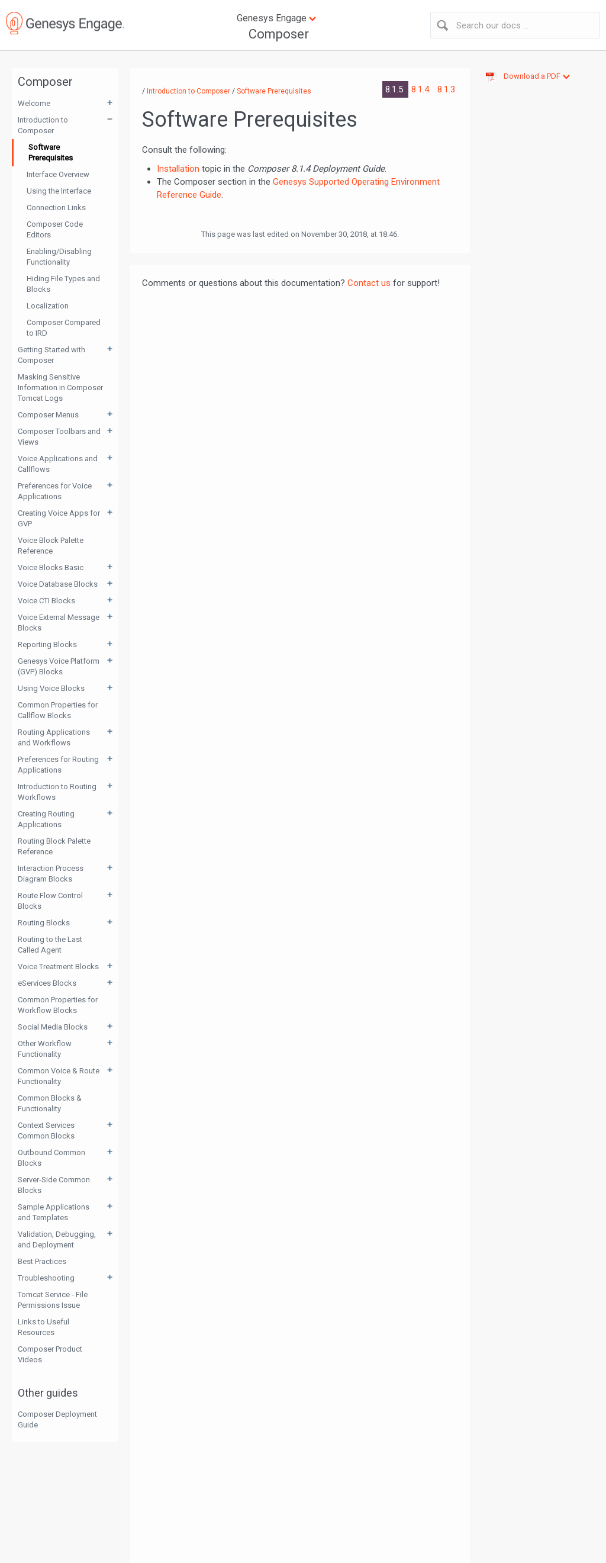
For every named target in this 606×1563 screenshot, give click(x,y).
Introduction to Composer (43, 125)
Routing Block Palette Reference (54, 846)
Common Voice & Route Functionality (58, 1076)
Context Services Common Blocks (46, 1130)
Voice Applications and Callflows (58, 464)
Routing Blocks (44, 922)
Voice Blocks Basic (50, 567)
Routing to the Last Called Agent (50, 944)
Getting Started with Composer (51, 355)
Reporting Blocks (47, 644)
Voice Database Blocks (58, 584)
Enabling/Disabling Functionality (59, 256)
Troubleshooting (46, 1277)
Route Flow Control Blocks (50, 901)
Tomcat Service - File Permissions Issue (53, 1300)
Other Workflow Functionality (45, 1049)
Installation (178, 168)
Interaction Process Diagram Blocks (50, 873)
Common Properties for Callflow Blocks (58, 710)
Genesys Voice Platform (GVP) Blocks (58, 666)
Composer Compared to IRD (64, 327)
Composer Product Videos (50, 1354)
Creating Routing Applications (46, 819)
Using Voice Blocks (51, 688)
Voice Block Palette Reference (50, 545)
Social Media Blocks (53, 1026)
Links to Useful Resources (43, 1327)
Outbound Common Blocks (51, 1158)
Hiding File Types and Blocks (63, 284)
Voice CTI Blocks (46, 600)
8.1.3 (446, 89)
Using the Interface (59, 190)
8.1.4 (421, 89)
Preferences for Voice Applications (55, 491)
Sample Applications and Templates (53, 1212)
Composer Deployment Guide (57, 1419)
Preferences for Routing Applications (58, 764)
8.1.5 (395, 89)
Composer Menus (48, 414)
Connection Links (56, 207)
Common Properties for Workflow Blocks (58, 1005)
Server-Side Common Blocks (54, 1185)
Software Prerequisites (50, 152)
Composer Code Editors (55, 229)
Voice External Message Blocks (58, 622)
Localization (48, 305)
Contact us (369, 283)
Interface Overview (58, 174)
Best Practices (42, 1261)
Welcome (34, 103)
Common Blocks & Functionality (50, 1103)
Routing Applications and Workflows (54, 737)
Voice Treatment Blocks (58, 966)
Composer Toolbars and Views (59, 436)
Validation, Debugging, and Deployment (57, 1239)
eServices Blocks (47, 983)
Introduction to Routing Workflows (57, 792)
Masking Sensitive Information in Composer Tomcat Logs (60, 387)
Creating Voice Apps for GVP (59, 518)
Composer (279, 34)
